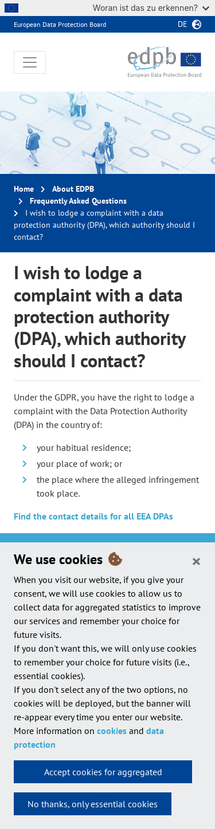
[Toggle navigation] (30, 62)
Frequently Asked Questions (78, 201)
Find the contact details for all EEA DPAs (93, 516)
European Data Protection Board (60, 24)
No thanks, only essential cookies (93, 804)
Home (24, 189)
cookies (112, 730)
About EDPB (73, 189)
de (182, 24)
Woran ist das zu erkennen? (151, 8)
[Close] (196, 561)
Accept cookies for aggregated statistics (103, 774)
